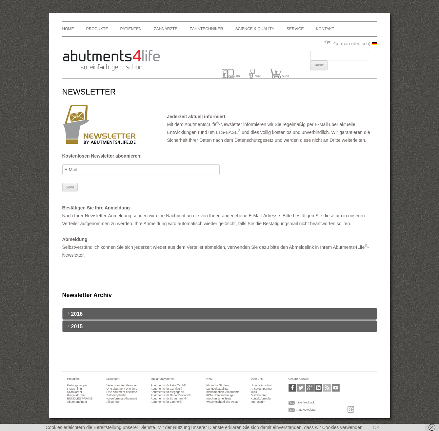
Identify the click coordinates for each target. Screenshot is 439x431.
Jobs (254, 392)
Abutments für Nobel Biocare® (171, 395)
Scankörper (74, 392)
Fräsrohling (74, 388)
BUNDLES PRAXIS (80, 398)
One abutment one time (122, 388)
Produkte (97, 29)
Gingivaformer (76, 395)
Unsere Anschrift (261, 385)
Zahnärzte (165, 29)
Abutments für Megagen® (168, 392)
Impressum (258, 401)
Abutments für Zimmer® (166, 401)
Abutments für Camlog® (166, 388)
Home (68, 29)
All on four (113, 401)
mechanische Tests (219, 398)
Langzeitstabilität (218, 388)
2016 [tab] (74, 314)
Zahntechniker (206, 29)
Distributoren (259, 395)
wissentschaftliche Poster (223, 401)
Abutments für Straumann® (169, 398)
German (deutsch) (350, 43)
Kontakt (325, 29)
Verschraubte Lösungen (122, 385)
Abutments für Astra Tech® (168, 385)
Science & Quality (254, 29)
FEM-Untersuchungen (221, 395)
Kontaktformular (261, 398)
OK (376, 427)
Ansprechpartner (262, 388)
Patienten (131, 29)
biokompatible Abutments (223, 392)
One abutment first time (122, 392)
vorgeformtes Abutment (122, 398)
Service (295, 29)
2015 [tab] (74, 326)
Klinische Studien (218, 385)
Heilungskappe (77, 385)
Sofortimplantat (117, 395)
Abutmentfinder (77, 401)
